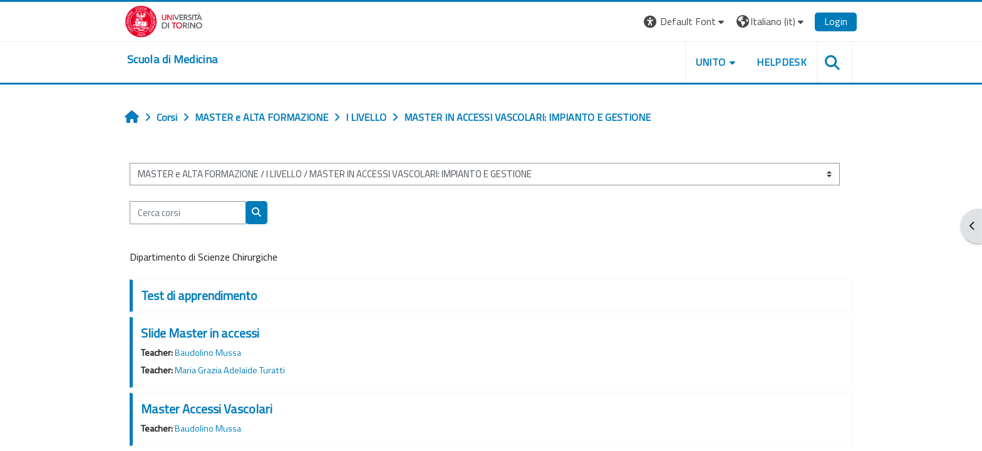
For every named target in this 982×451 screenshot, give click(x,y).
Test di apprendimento (199, 295)
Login (835, 21)
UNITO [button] (711, 62)
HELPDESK (782, 62)
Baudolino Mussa (208, 353)
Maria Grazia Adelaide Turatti (230, 370)
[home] (172, 59)
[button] (685, 21)
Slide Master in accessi (200, 333)
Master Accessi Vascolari (206, 408)
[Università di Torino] (164, 20)
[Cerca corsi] (188, 212)
